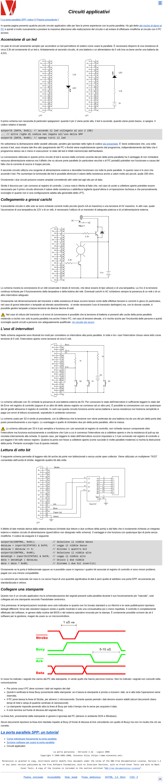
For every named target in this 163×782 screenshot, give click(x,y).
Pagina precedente (47, 19)
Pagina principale (33, 777)
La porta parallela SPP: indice (18, 19)
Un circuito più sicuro (83, 322)
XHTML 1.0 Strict (115, 777)
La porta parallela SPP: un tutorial (29, 732)
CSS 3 (134, 777)
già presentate (110, 144)
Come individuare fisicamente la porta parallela (32, 739)
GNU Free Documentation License (122, 768)
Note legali (71, 777)
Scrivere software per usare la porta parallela (30, 742)
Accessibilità (54, 777)
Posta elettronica (91, 777)
